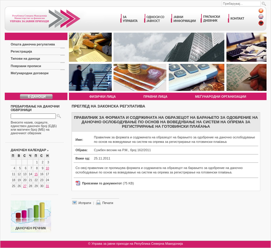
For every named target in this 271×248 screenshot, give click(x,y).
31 (47, 186)
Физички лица (102, 96)
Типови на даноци (25, 58)
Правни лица (156, 96)
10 (47, 168)
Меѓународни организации (220, 96)
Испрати (84, 203)
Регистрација (21, 51)
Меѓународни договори (29, 73)
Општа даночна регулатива (33, 44)
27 (24, 186)
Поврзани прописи (26, 66)
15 (36, 174)
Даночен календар (30, 150)
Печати (107, 203)
